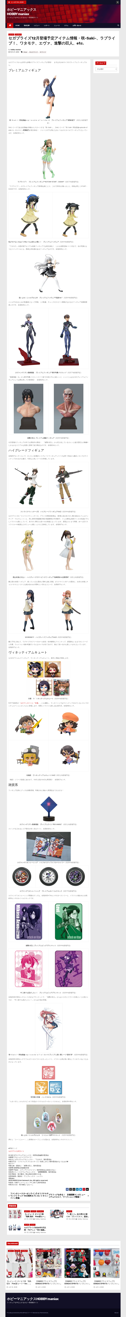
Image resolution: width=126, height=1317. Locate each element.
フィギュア (18, 34)
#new (25, 52)
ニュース (57, 25)
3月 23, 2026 (28, 1232)
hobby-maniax (16, 50)
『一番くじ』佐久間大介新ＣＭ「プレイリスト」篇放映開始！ (77, 1216)
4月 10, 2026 (28, 1219)
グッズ (26, 1224)
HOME (17, 25)
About (116, 1313)
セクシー (27, 1211)
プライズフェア (41, 1251)
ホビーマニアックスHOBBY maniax (32, 1299)
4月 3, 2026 (42, 1287)
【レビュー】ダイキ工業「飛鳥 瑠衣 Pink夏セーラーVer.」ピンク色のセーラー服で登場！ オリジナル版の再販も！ (18, 1284)
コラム (66, 25)
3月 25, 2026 (70, 1219)
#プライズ (43, 52)
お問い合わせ (77, 25)
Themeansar (44, 1313)
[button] (118, 25)
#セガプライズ (33, 52)
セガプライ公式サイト (16, 1151)
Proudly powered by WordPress (17, 1313)
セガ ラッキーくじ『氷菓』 (30, 703)
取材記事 (27, 25)
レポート (47, 25)
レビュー (37, 25)
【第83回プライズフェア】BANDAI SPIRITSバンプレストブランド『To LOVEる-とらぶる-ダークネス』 (48, 1284)
